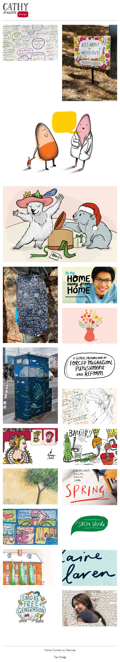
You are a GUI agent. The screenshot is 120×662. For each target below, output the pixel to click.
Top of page (60, 657)
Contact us (59, 650)
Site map (71, 650)
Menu (115, 10)
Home (47, 650)
